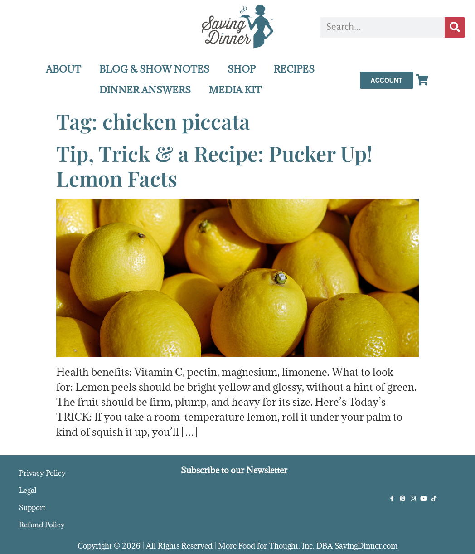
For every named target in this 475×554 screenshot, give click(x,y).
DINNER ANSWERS (145, 90)
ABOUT (63, 69)
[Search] (455, 27)
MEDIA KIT (235, 90)
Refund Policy (42, 524)
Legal (27, 490)
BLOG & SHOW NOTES (154, 69)
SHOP (242, 69)
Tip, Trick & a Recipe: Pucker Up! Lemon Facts (214, 165)
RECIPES (294, 69)
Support (32, 507)
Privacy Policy (42, 472)
